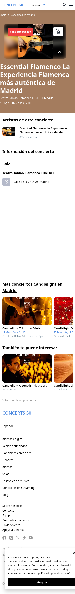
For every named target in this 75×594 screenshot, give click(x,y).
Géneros (7, 460)
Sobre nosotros (12, 506)
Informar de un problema (19, 400)
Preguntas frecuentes (16, 520)
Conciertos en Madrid (23, 15)
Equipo (7, 515)
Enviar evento (11, 525)
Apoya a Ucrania (13, 530)
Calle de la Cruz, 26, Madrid (31, 182)
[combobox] (36, 5)
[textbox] (10, 426)
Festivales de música (15, 481)
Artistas (7, 467)
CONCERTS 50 (12, 5)
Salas (5, 474)
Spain (3, 15)
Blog (5, 495)
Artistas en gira (12, 439)
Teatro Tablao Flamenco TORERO (28, 173)
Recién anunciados (14, 446)
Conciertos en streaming (18, 488)
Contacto (8, 510)
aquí (66, 573)
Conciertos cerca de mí (17, 453)
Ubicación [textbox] (35, 5)
